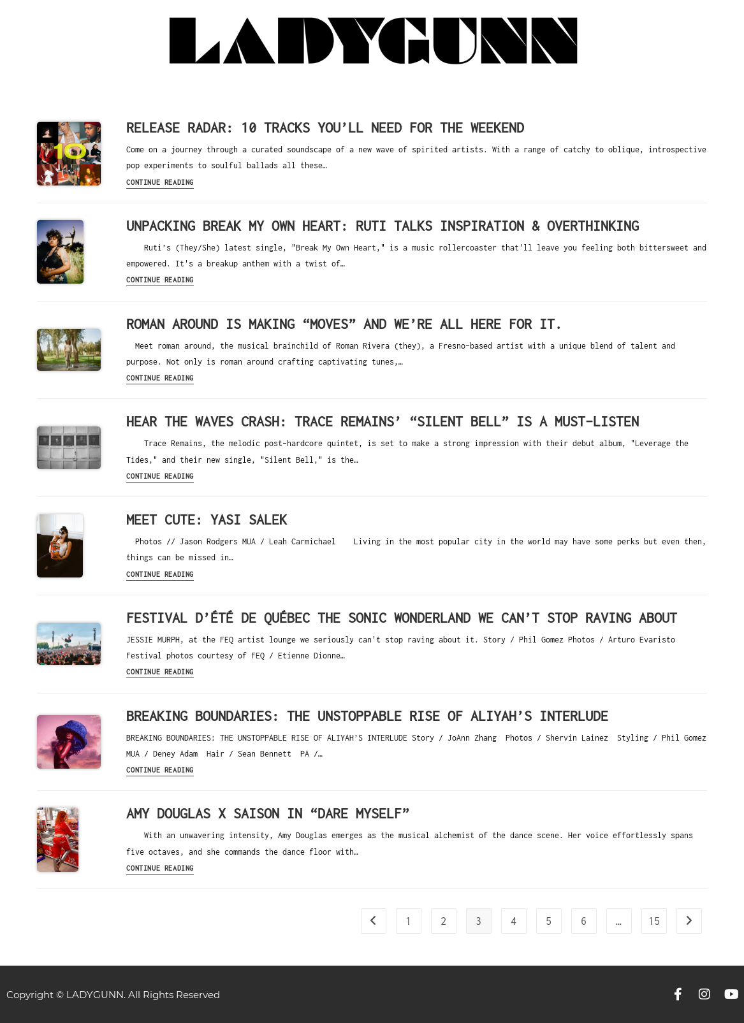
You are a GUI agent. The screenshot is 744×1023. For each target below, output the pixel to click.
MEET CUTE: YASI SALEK (206, 519)
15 (654, 921)
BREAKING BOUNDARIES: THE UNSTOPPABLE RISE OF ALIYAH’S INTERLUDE (367, 715)
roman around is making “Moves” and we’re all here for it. (344, 324)
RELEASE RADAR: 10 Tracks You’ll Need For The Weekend (325, 127)
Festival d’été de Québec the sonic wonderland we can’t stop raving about (401, 617)
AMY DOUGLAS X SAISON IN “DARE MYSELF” (267, 813)
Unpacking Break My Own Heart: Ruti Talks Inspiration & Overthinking (382, 225)
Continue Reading (160, 182)
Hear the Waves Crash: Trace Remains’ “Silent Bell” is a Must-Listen (382, 421)
